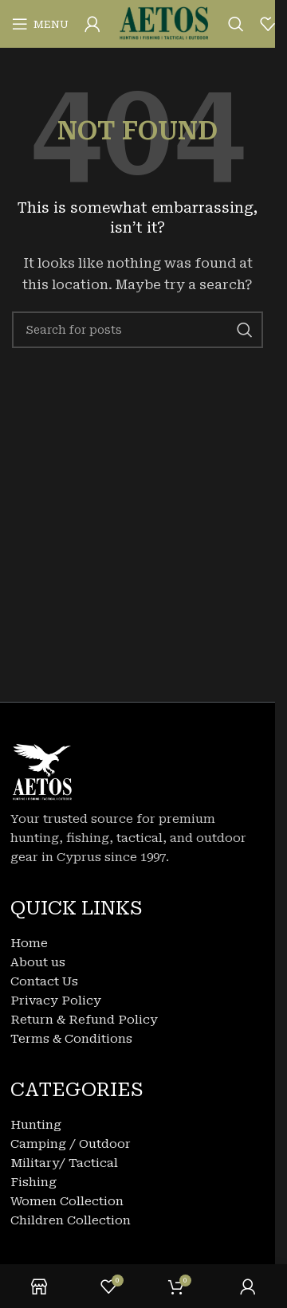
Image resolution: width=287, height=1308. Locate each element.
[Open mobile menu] (40, 24)
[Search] (236, 24)
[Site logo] (164, 23)
